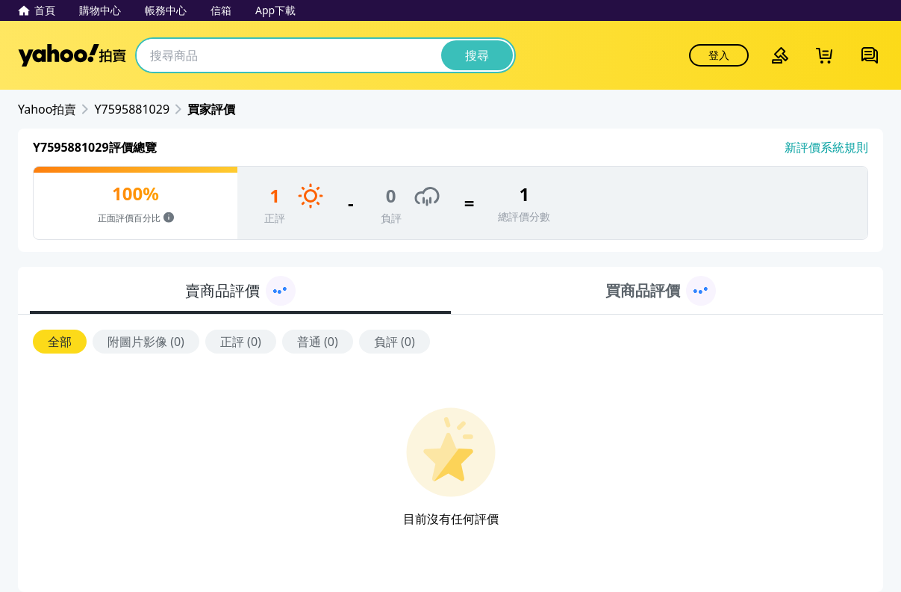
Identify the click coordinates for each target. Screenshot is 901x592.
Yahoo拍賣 (72, 55)
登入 (718, 55)
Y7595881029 (131, 109)
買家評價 (211, 109)
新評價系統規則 (826, 147)
